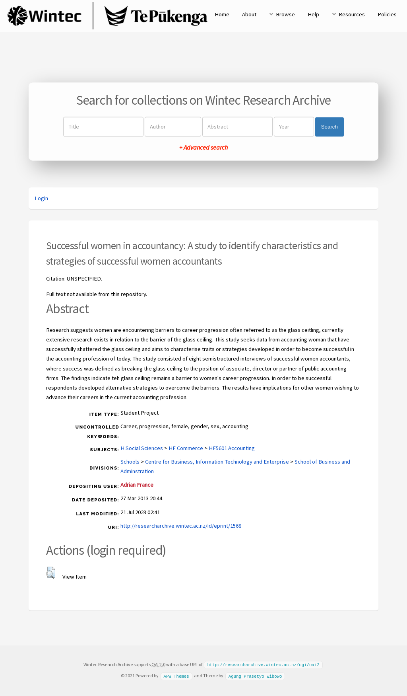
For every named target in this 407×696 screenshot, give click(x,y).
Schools (130, 461)
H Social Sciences (141, 448)
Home (222, 14)
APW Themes (176, 675)
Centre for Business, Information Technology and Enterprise (217, 461)
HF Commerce (186, 448)
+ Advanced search (203, 148)
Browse (285, 14)
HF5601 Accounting (232, 448)
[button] (50, 573)
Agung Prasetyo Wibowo (255, 675)
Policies (387, 14)
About (249, 14)
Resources (352, 14)
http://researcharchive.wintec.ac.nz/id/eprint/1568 (180, 525)
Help (313, 14)
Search (329, 127)
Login (41, 198)
